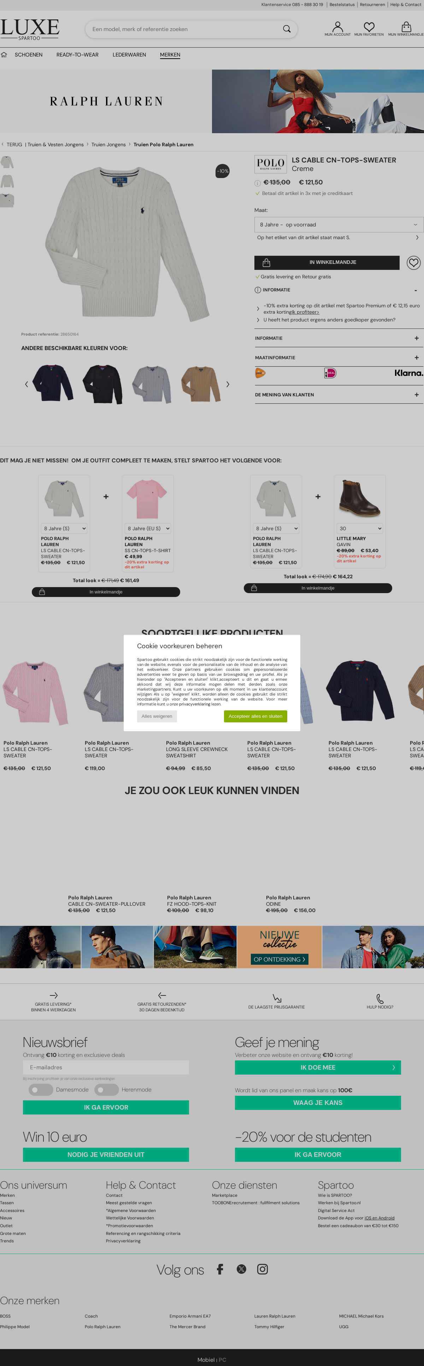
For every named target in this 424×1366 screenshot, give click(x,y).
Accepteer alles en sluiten (255, 716)
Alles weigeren (157, 716)
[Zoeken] (287, 29)
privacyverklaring (194, 704)
